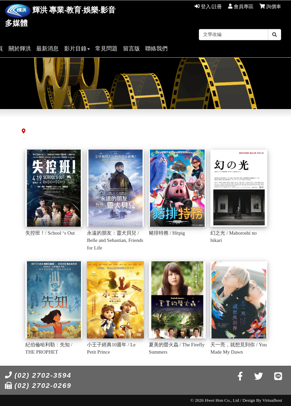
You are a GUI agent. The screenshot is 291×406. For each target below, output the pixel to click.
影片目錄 (77, 48)
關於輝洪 (20, 48)
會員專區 (240, 6)
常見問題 (106, 48)
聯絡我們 (156, 48)
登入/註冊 (208, 6)
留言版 (131, 48)
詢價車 (270, 6)
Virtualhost (272, 400)
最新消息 (47, 48)
